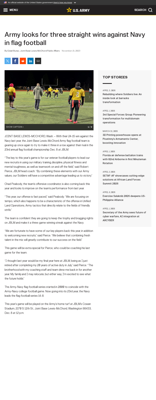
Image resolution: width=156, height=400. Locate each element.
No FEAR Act (111, 386)
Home (11, 386)
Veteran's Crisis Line (135, 386)
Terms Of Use (59, 386)
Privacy (42, 386)
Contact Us (26, 386)
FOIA (96, 386)
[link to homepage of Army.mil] (78, 10)
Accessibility (80, 386)
